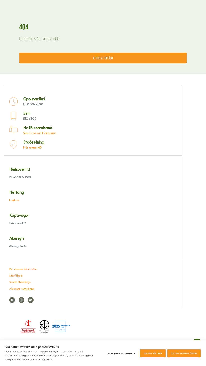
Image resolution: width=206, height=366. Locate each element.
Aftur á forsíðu (103, 58)
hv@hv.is (14, 200)
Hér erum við (32, 147)
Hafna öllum (153, 353)
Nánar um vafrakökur (42, 359)
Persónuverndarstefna (23, 269)
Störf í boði (16, 275)
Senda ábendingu (20, 282)
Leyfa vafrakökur (184, 353)
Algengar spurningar (22, 288)
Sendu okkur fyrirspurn (39, 133)
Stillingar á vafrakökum (121, 353)
